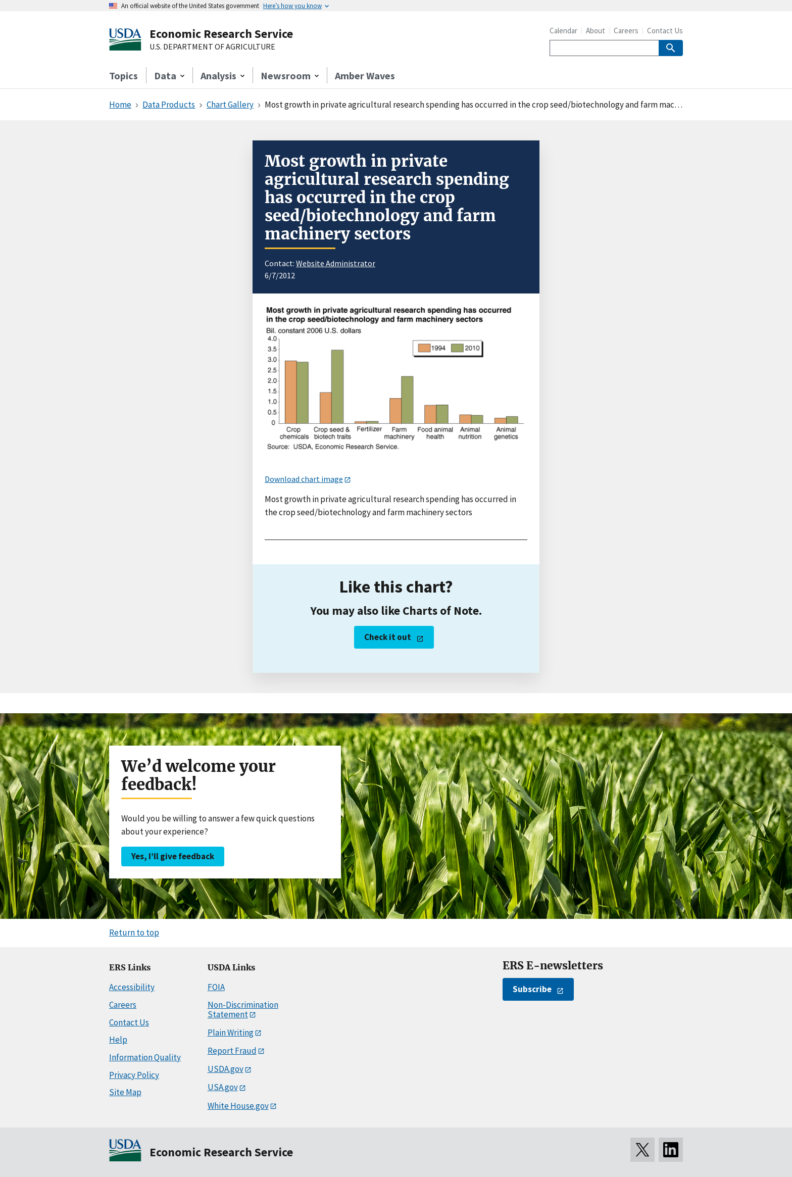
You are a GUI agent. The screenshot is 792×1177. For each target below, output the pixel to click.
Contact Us (665, 30)
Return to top (134, 932)
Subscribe (532, 989)
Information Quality (145, 1057)
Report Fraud (232, 1050)
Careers (626, 30)
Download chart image (304, 479)
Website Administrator (335, 263)
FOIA (216, 987)
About (595, 30)
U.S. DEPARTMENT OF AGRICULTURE (212, 47)
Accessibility (132, 987)
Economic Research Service (221, 33)
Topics (123, 75)
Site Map (125, 1092)
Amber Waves (365, 75)
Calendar (563, 30)
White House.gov (238, 1105)
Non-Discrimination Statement (243, 1009)
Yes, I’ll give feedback (172, 856)
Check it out (387, 637)
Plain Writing (231, 1032)
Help (118, 1039)
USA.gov (223, 1087)
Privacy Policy (134, 1075)
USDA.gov (225, 1068)
